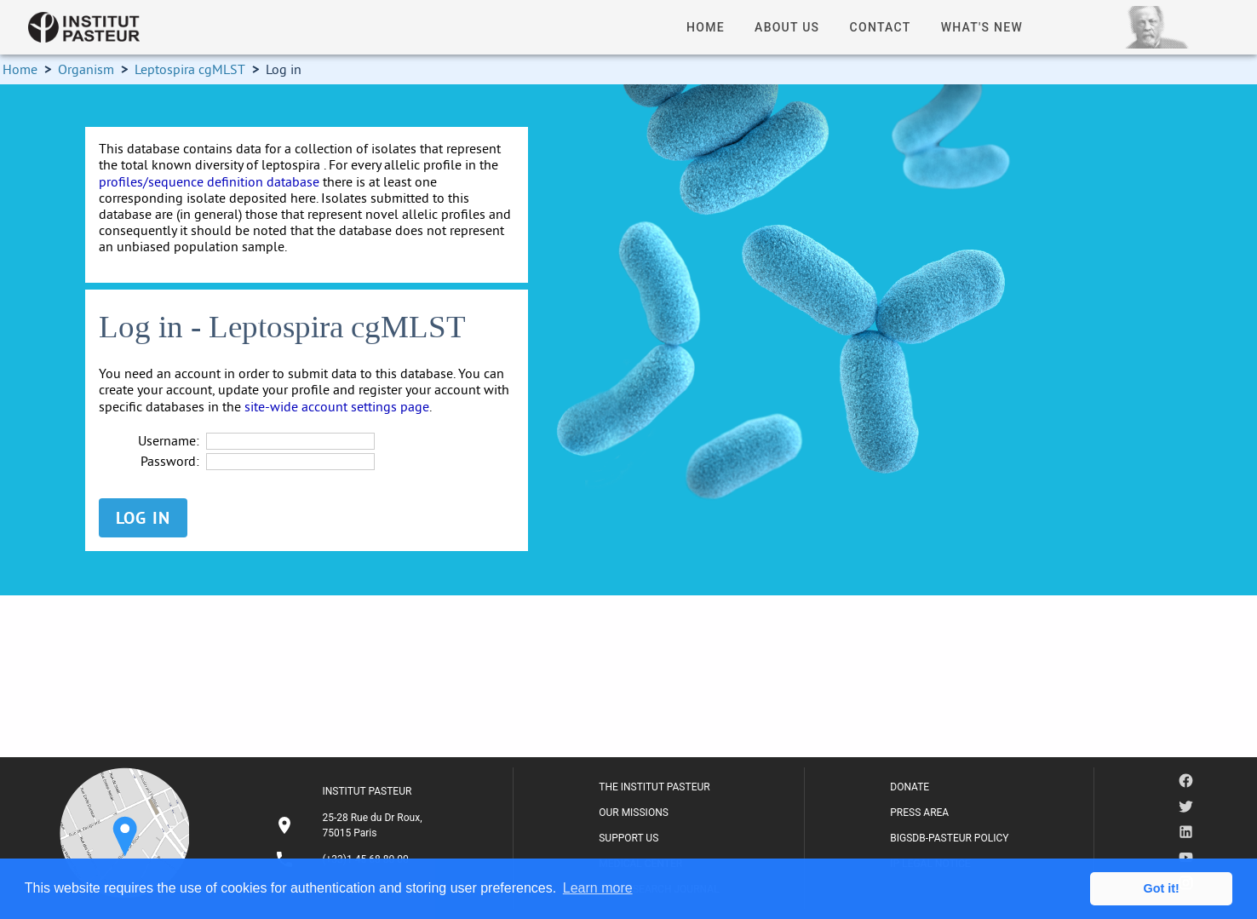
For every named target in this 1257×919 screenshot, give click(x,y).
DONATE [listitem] (909, 787)
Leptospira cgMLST (190, 69)
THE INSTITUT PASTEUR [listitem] (654, 787)
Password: (170, 461)
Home (20, 69)
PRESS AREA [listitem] (919, 812)
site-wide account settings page (336, 406)
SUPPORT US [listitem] (628, 838)
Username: (168, 441)
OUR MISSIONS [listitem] (634, 812)
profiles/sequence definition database (209, 181)
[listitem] (351, 825)
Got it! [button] (1162, 888)
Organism (86, 69)
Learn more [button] (598, 888)
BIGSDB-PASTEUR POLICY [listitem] (949, 838)
